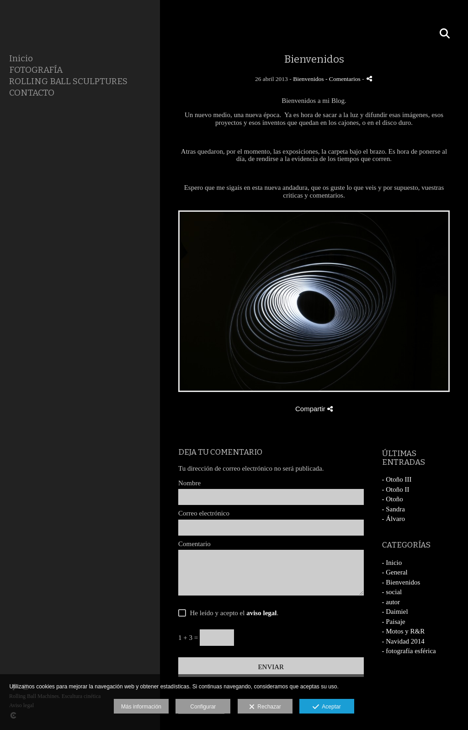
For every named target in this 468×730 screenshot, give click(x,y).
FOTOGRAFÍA (36, 69)
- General (395, 572)
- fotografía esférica (409, 651)
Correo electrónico (203, 513)
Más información (141, 706)
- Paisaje (393, 621)
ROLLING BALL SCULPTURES (68, 81)
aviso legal (261, 613)
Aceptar (326, 707)
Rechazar (265, 707)
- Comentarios (343, 78)
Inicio (21, 58)
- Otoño (392, 499)
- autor (391, 602)
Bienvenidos (308, 78)
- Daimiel (395, 611)
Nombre (189, 483)
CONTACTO (31, 92)
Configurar (203, 706)
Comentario (194, 544)
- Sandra (393, 509)
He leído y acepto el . (232, 613)
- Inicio (392, 562)
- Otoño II (396, 489)
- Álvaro (393, 518)
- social (392, 592)
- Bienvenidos (401, 582)
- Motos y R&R (403, 631)
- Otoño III (397, 479)
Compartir (314, 409)
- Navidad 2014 (403, 641)
